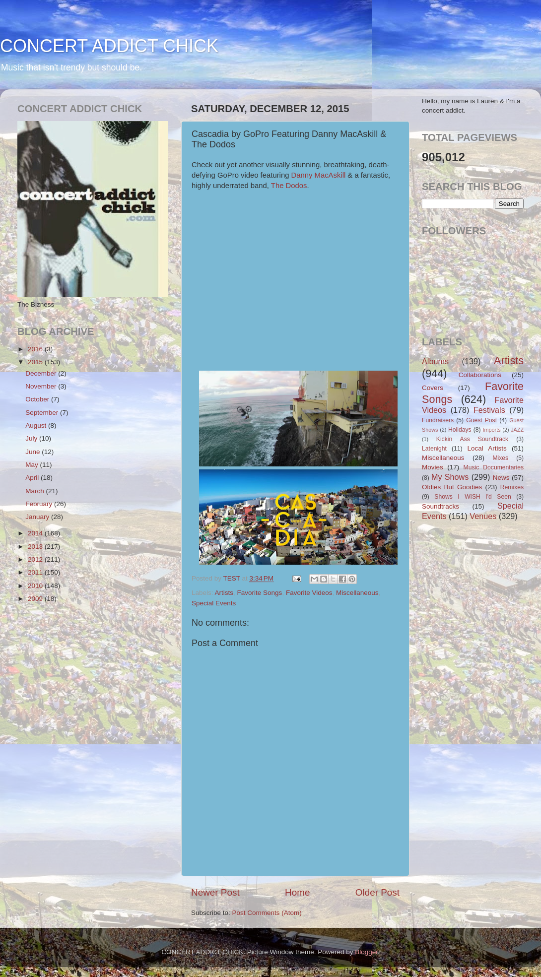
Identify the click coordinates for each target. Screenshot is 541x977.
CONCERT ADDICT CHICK (109, 46)
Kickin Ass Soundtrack (472, 439)
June (33, 452)
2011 (36, 572)
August (36, 425)
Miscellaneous (357, 592)
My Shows (450, 476)
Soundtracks (440, 506)
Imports (492, 430)
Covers (432, 387)
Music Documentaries (494, 467)
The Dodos (289, 186)
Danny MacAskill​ (318, 175)
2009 (36, 598)
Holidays (460, 429)
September (42, 412)
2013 (36, 546)
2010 (36, 585)
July (32, 438)
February (39, 504)
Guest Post (481, 420)
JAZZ (517, 430)
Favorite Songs (259, 592)
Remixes (512, 487)
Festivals (489, 409)
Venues (483, 516)
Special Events (214, 603)
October (38, 399)
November (41, 386)
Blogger (366, 952)
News (501, 477)
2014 (36, 533)
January (38, 517)
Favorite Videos (309, 592)
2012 (36, 559)
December (41, 373)
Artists (224, 592)
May (32, 464)
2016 (36, 349)
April (33, 477)
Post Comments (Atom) (267, 912)
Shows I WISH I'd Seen (472, 496)
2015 (36, 362)
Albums (435, 361)
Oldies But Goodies (452, 487)
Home (297, 892)
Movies (432, 467)
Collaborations (480, 375)
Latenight (434, 448)
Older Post (377, 892)
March (35, 491)
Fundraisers (438, 420)
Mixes (500, 458)
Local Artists (486, 448)
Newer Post (215, 892)
